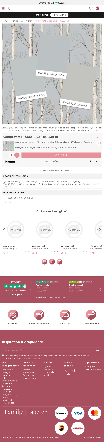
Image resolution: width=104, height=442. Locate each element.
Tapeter (26, 370)
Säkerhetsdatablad (93, 369)
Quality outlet (29, 375)
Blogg (46, 375)
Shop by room (29, 378)
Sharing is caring (9, 381)
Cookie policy (8, 397)
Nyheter (47, 366)
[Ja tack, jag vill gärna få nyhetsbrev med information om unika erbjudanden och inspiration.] (52, 350)
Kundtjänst (7, 400)
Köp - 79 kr (61, 155)
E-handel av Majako (93, 437)
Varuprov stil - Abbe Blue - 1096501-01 (30, 137)
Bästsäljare (48, 369)
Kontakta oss (8, 403)
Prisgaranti (7, 383)
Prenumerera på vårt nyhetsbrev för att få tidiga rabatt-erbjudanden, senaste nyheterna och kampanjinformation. (47, 357)
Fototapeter (28, 372)
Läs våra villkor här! (32, 358)
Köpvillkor (6, 392)
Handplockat (49, 372)
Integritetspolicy (9, 394)
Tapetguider (90, 366)
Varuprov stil (9, 246)
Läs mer (93, 161)
